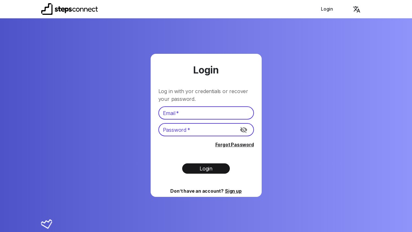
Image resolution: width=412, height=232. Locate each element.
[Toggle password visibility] (243, 129)
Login (327, 9)
